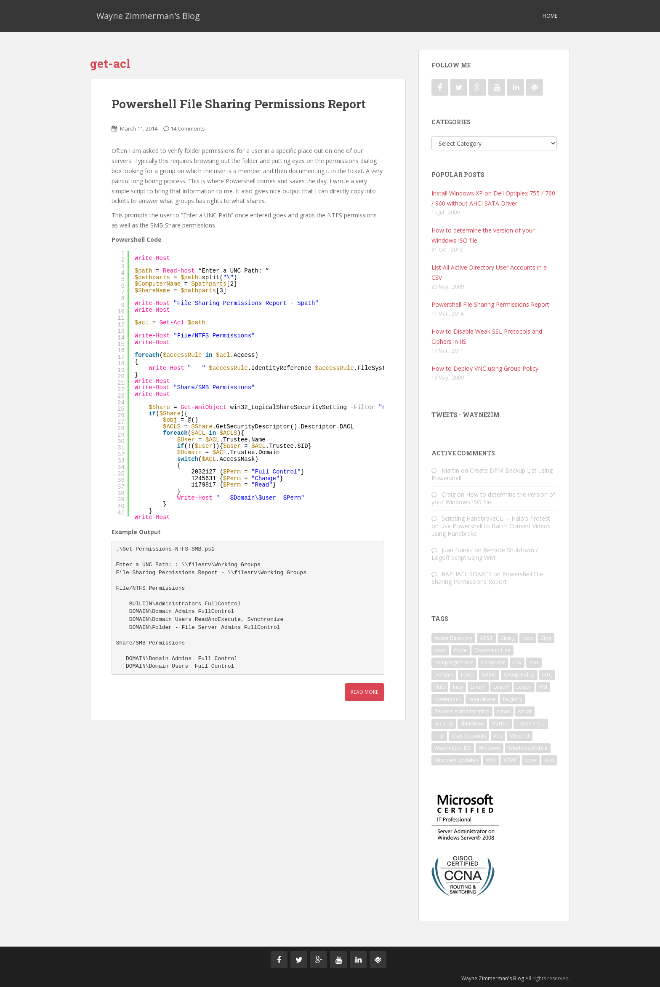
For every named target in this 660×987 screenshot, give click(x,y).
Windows (489, 748)
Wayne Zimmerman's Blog (148, 15)
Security (443, 723)
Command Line (492, 650)
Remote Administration (462, 711)
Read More (364, 691)
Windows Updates (456, 760)
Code (460, 650)
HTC (547, 674)
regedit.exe (481, 699)
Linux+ (478, 686)
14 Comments (187, 128)
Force (467, 674)
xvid (549, 760)
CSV (517, 662)
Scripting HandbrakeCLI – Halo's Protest (496, 518)
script (525, 711)
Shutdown (472, 723)
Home (550, 15)
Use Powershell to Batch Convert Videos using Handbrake (491, 530)
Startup (500, 723)
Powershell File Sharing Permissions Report (239, 104)
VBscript (520, 735)
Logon (524, 686)
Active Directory (453, 638)
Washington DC (452, 748)
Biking (507, 638)
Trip (439, 735)
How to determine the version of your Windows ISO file (493, 498)
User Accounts (469, 735)
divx (534, 662)
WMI (491, 760)
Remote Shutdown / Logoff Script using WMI (484, 554)
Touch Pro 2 (530, 723)
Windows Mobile (528, 748)
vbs (498, 735)
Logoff (501, 686)
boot (440, 650)
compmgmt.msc (453, 662)
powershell (447, 699)
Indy (458, 686)
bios (527, 638)
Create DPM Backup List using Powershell (492, 474)
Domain (443, 674)
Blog (545, 638)
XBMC (510, 760)
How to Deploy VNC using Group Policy (484, 368)
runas (504, 711)
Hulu (439, 686)
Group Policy (519, 674)
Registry (512, 699)
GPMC (489, 674)
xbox (531, 760)
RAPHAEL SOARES (467, 574)
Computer (493, 662)
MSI (543, 686)
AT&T (486, 638)
